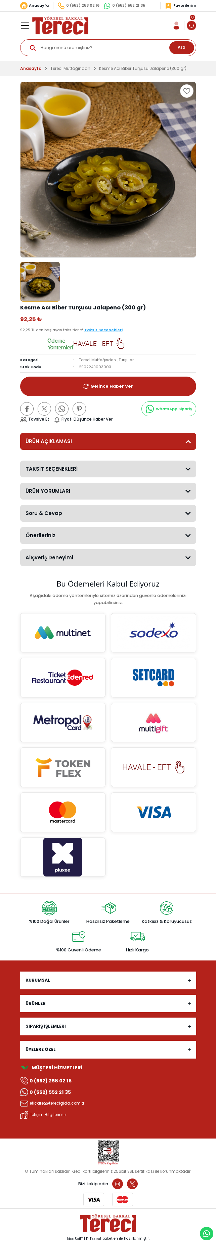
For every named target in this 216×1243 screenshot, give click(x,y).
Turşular (126, 359)
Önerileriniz (40, 535)
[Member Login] (176, 25)
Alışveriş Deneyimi (49, 557)
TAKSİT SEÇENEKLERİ (52, 468)
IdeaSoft (75, 1238)
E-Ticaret (93, 1238)
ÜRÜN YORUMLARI (48, 491)
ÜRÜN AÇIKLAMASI (49, 441)
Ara (181, 47)
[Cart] (191, 25)
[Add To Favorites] (186, 91)
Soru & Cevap (44, 513)
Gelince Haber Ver (108, 386)
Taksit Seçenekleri (103, 330)
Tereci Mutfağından (97, 359)
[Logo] (60, 25)
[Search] (108, 47)
